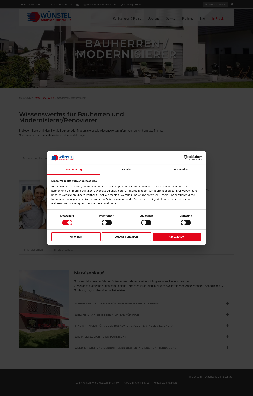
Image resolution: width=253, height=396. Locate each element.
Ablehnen (76, 236)
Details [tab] (126, 169)
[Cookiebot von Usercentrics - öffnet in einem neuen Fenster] (186, 157)
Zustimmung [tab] (74, 169)
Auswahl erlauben (126, 236)
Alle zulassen (177, 236)
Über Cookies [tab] (179, 169)
